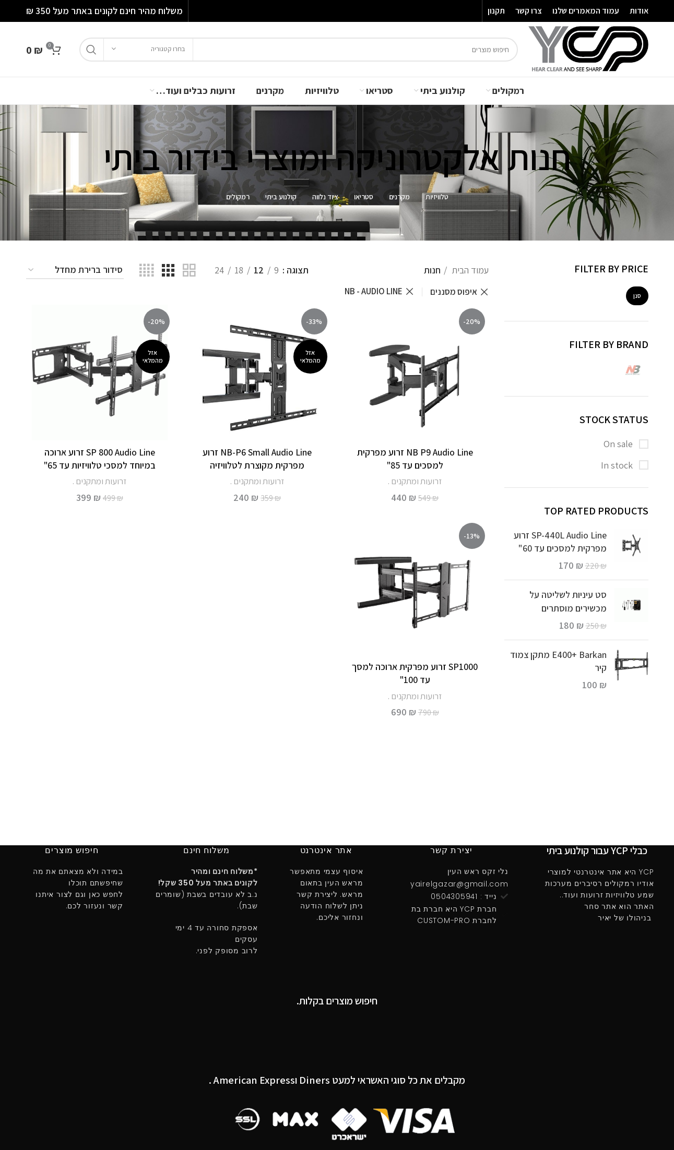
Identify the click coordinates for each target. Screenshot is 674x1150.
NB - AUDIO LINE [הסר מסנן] (374, 291)
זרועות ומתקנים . (415, 481)
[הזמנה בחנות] (75, 270)
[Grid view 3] (168, 270)
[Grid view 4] (146, 270)
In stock (618, 465)
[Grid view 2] (189, 270)
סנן (637, 296)
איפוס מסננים (453, 292)
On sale (619, 444)
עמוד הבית (469, 270)
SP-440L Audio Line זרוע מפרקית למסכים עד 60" (560, 541)
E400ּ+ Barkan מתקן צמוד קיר (558, 661)
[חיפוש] (298, 50)
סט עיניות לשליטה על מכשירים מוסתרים (568, 601)
